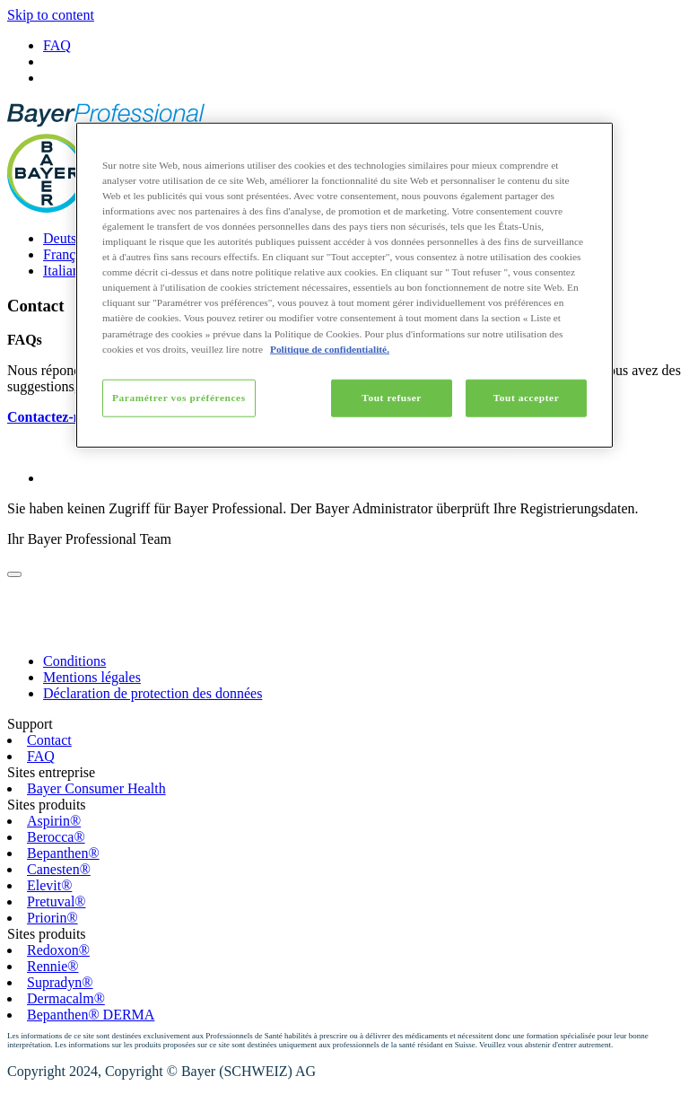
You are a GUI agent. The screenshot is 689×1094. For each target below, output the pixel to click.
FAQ (57, 45)
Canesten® (59, 869)
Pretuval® (56, 901)
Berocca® (56, 837)
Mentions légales (92, 677)
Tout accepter (526, 396)
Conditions (74, 661)
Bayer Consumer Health (96, 788)
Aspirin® (54, 820)
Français (67, 254)
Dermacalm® (66, 998)
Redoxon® (58, 950)
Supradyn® (59, 982)
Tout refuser (392, 396)
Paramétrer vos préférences (179, 396)
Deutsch (66, 238)
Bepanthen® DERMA (90, 1014)
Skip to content (50, 14)
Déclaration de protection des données (152, 693)
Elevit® (49, 885)
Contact (49, 740)
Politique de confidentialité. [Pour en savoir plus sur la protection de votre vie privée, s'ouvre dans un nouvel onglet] (329, 348)
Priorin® (52, 917)
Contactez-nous (54, 416)
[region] (344, 285)
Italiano (65, 270)
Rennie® (52, 966)
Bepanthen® (63, 853)
